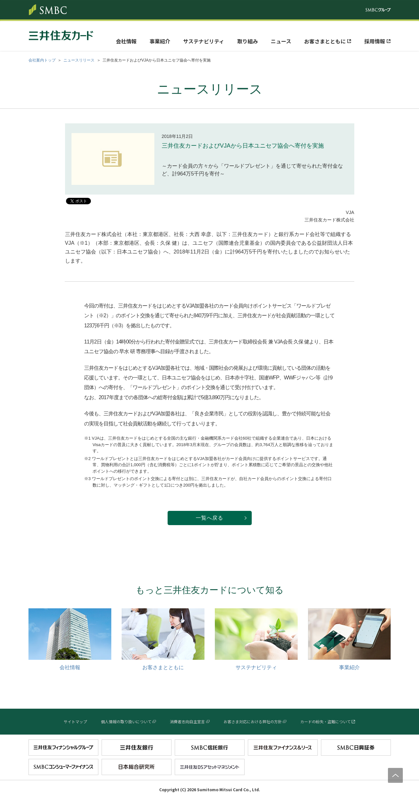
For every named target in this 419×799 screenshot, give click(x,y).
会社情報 (126, 41)
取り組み (247, 41)
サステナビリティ (203, 41)
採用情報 (374, 41)
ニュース (281, 41)
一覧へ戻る (210, 518)
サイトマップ (75, 721)
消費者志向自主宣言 (187, 721)
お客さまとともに (325, 41)
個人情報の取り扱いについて (126, 721)
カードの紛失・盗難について (325, 721)
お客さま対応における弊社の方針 (253, 721)
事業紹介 (159, 41)
